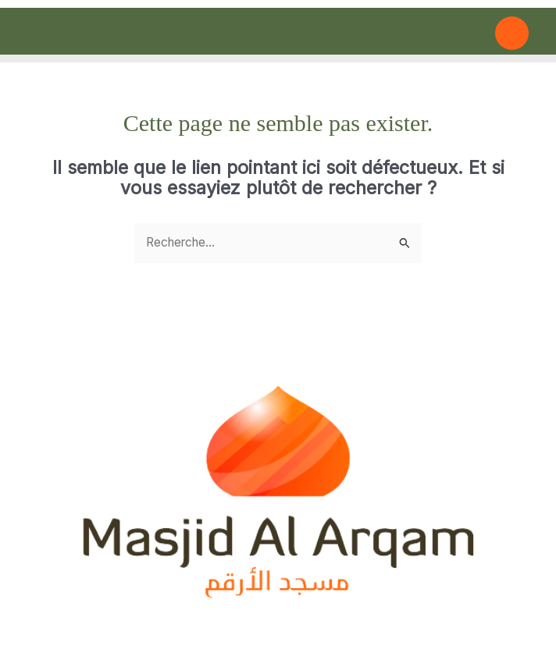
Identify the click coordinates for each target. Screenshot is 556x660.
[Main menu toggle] (512, 33)
